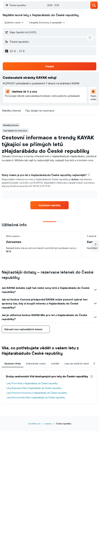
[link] (49, 205)
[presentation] (89, 174)
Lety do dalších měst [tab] (77, 363)
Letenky (48, 423)
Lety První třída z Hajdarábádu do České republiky (32, 383)
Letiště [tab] (55, 363)
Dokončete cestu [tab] (36, 363)
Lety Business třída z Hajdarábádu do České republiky (34, 388)
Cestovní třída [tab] (12, 363)
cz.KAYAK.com (34, 423)
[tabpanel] (49, 187)
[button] (5, 5)
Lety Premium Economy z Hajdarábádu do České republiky (37, 392)
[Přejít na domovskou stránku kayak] (22, 5)
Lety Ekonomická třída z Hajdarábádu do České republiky (36, 397)
